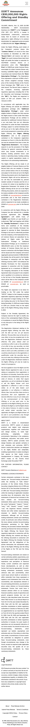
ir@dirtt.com (22, 470)
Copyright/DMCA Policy (10, 713)
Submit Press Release (8, 709)
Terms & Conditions (22, 709)
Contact (15, 716)
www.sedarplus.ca (16, 195)
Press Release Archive (17, 706)
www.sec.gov (12, 204)
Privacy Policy (23, 713)
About (7, 706)
